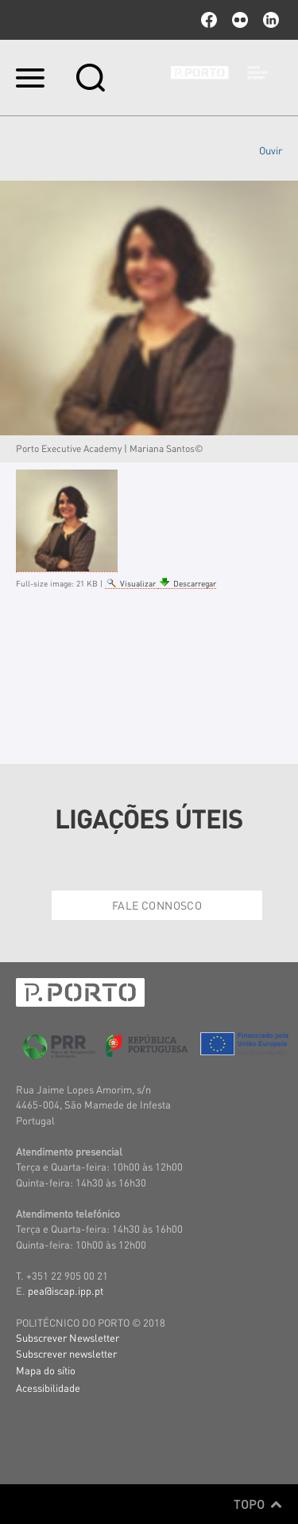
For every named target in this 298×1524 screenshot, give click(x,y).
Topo (258, 1504)
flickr (240, 20)
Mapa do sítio (45, 1370)
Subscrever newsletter (66, 1353)
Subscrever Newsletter (67, 1337)
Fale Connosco (157, 905)
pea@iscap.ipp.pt (65, 1290)
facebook (209, 20)
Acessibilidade (48, 1387)
